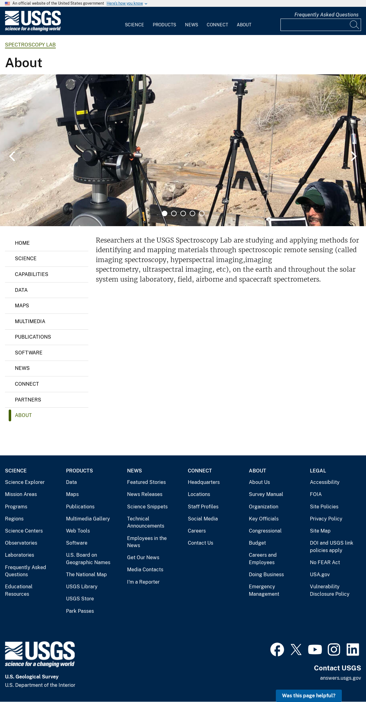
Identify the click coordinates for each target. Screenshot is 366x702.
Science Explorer (25, 482)
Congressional (265, 531)
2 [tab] (174, 213)
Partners (28, 400)
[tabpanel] (183, 150)
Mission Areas (21, 494)
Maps (22, 306)
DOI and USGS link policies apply (331, 546)
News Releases (144, 494)
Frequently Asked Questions (326, 15)
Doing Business (266, 574)
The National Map (86, 574)
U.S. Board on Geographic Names (88, 558)
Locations (199, 494)
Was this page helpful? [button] (309, 696)
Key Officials (264, 519)
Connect (217, 24)
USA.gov (320, 574)
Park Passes (80, 611)
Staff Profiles (203, 507)
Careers (197, 531)
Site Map (320, 531)
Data (21, 290)
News (191, 24)
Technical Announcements (145, 522)
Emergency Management (264, 590)
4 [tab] (192, 213)
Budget (257, 543)
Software (28, 353)
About (244, 24)
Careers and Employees (263, 558)
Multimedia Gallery (88, 519)
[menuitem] (134, 21)
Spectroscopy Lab (30, 45)
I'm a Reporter (143, 582)
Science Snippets (147, 507)
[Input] (320, 25)
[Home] (33, 30)
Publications (33, 337)
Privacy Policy (326, 519)
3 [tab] (183, 213)
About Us (259, 482)
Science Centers (24, 531)
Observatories (21, 543)
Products (164, 24)
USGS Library (82, 587)
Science (134, 24)
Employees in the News (147, 542)
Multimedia (30, 321)
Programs (16, 507)
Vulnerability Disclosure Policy (330, 590)
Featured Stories (146, 482)
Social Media (203, 519)
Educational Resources (19, 590)
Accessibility (325, 482)
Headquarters (204, 482)
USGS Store (80, 599)
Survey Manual (266, 494)
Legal (318, 471)
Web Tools (78, 531)
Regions (14, 519)
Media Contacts (145, 570)
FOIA (316, 494)
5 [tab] (202, 213)
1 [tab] (164, 213)
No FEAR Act (325, 562)
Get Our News (143, 557)
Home (22, 243)
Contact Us (200, 543)
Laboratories (19, 555)
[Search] (355, 25)
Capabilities (31, 274)
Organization (263, 507)
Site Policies (324, 507)
